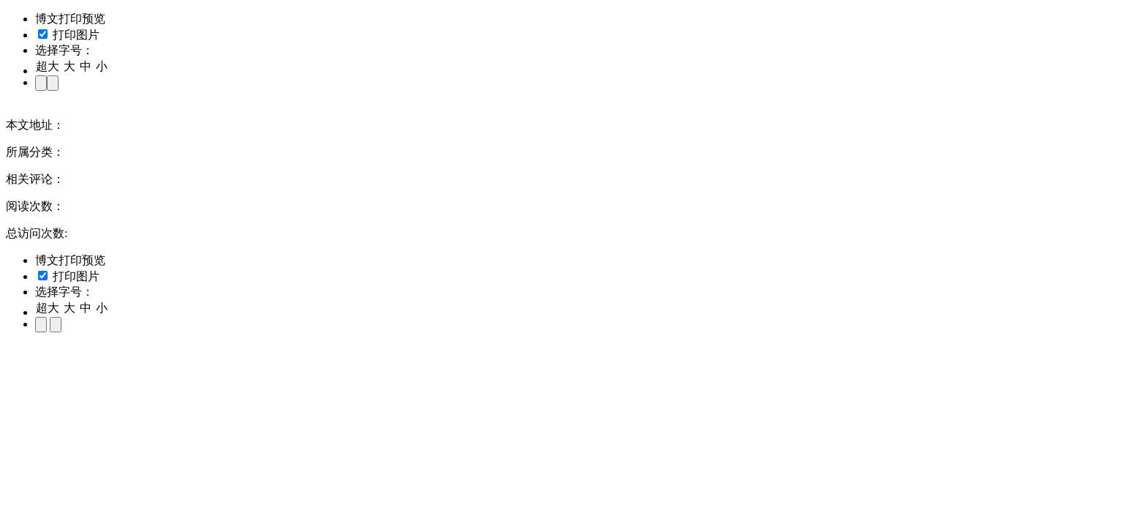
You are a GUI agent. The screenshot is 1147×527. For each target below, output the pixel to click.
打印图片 (68, 35)
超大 (47, 66)
